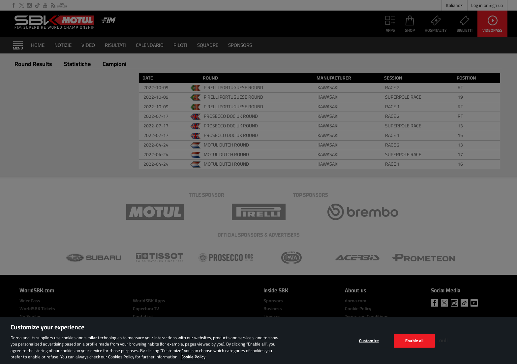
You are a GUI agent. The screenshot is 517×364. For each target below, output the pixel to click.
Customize (369, 341)
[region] (258, 340)
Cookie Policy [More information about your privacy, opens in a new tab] (193, 357)
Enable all (414, 341)
